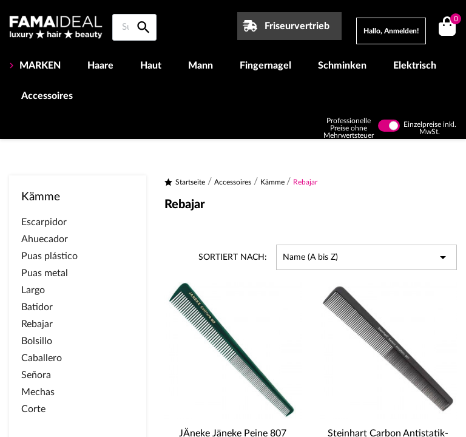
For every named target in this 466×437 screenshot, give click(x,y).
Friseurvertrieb (297, 26)
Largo (33, 290)
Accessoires (47, 96)
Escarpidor (44, 222)
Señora (36, 375)
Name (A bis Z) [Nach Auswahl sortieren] (366, 257)
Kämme (40, 197)
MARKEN (39, 65)
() (453, 20)
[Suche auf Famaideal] (134, 27)
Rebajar (37, 324)
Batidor (37, 307)
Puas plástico (49, 256)
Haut (150, 65)
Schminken (342, 65)
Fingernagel (265, 65)
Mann (200, 65)
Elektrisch (414, 65)
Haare (100, 65)
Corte (33, 409)
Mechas (38, 392)
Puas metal (44, 273)
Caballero (41, 358)
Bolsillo (36, 341)
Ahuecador (44, 239)
